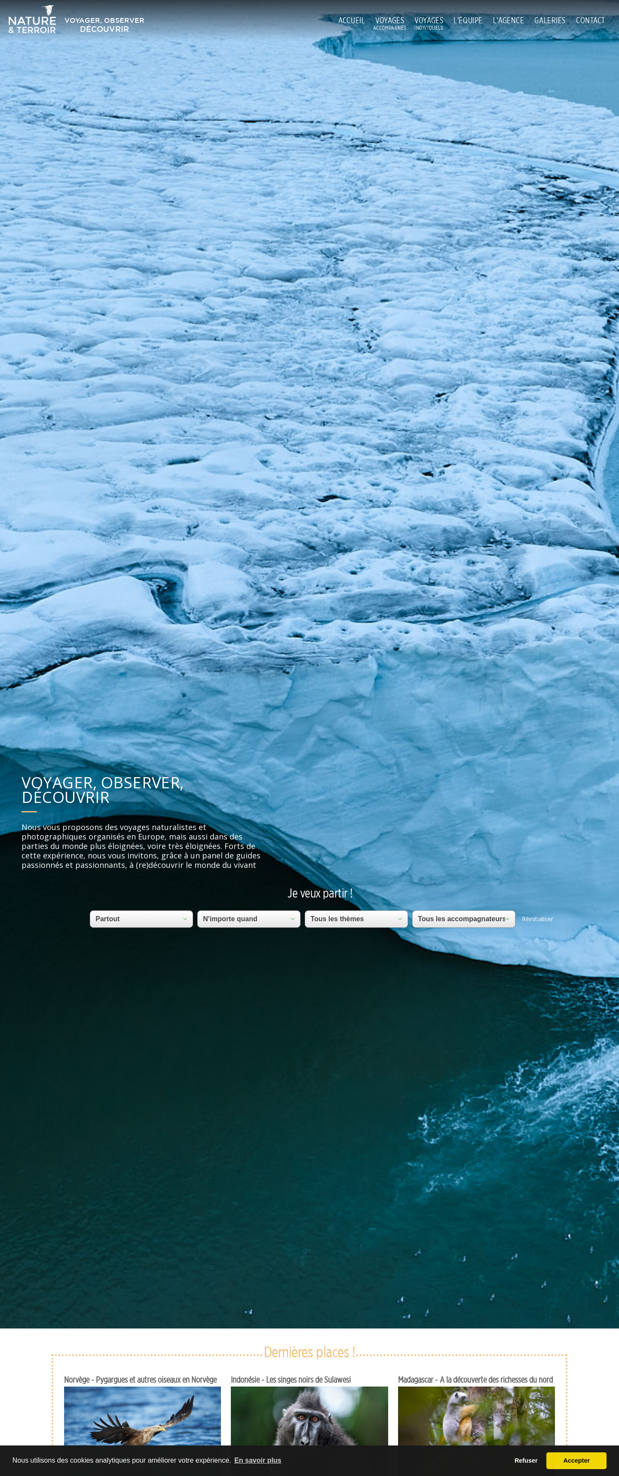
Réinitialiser (537, 919)
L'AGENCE (508, 20)
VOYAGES (389, 20)
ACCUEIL (351, 20)
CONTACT (590, 20)
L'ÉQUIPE (468, 20)
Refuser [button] (526, 1460)
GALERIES (550, 20)
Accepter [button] (576, 1460)
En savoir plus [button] (257, 1460)
